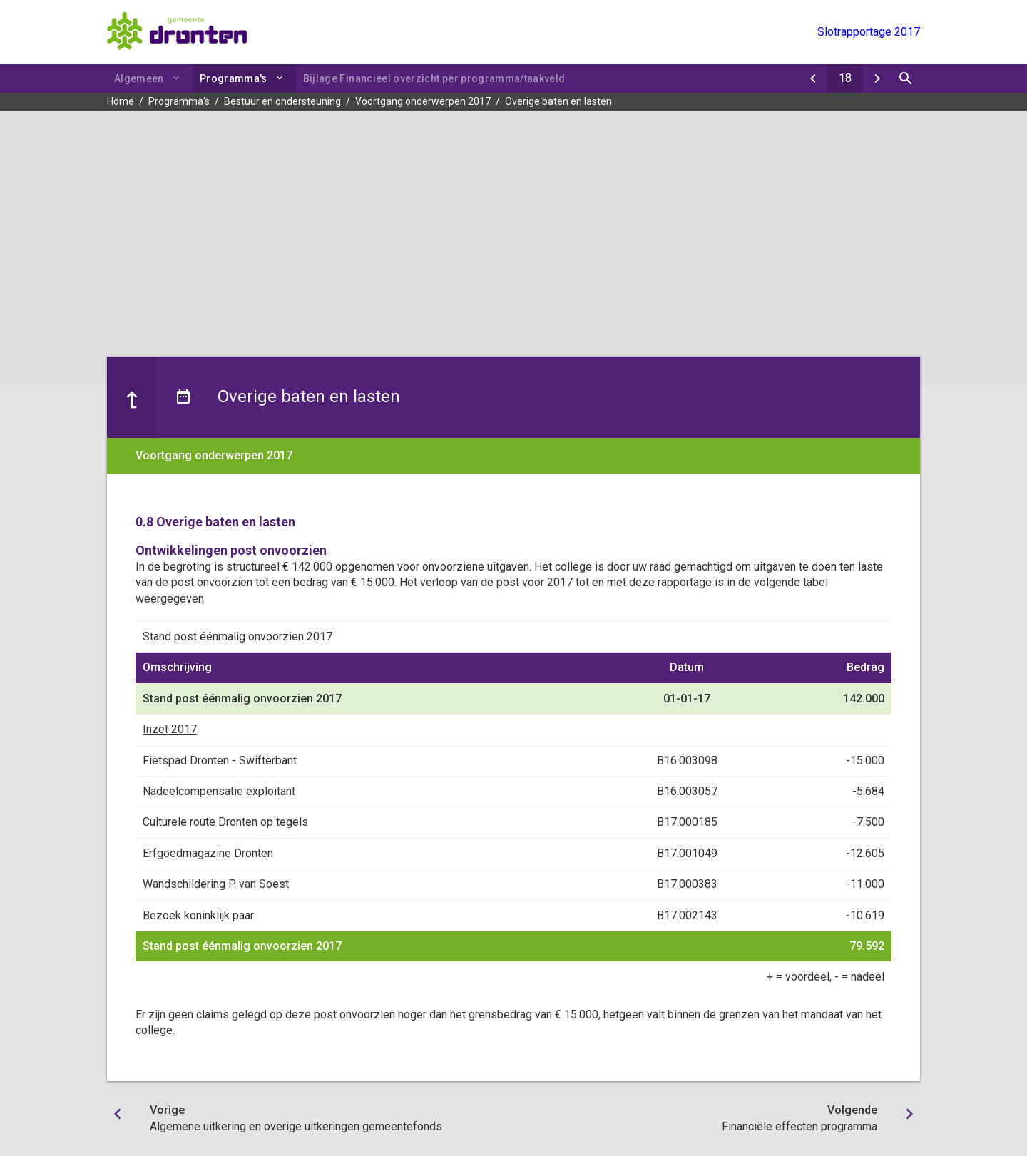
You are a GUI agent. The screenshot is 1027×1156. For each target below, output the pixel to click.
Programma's (233, 78)
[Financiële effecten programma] (877, 78)
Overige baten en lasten (558, 101)
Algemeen (139, 78)
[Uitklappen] (281, 77)
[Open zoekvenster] (905, 78)
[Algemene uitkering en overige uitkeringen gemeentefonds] (813, 78)
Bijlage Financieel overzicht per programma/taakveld (434, 78)
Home (120, 101)
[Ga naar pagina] (845, 78)
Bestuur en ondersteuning (282, 101)
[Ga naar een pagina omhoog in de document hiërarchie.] (132, 397)
